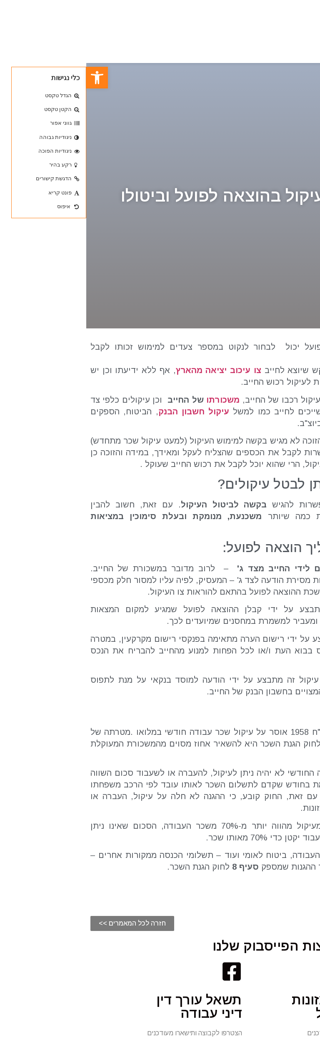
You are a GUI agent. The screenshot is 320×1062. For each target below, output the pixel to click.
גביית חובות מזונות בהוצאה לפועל (260, 1006)
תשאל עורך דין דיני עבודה (113, 1006)
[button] (46, 923)
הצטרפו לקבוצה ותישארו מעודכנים (268, 1033)
